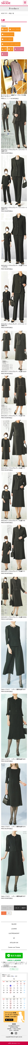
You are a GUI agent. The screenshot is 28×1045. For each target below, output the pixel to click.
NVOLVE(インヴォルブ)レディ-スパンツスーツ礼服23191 (13, 324)
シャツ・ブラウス (16, 29)
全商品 (5, 29)
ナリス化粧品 (20, 49)
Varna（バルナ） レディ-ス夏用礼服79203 (13, 759)
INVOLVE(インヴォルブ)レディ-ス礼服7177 (13, 468)
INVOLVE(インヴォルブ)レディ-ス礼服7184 (13, 416)
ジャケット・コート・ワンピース (12, 44)
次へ (17, 908)
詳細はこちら (14, 969)
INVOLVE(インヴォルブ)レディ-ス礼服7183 (13, 520)
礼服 (12, 49)
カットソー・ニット (9, 34)
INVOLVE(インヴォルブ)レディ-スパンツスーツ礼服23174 (14, 208)
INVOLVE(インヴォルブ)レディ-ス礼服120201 (14, 371)
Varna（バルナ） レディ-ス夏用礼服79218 (13, 826)
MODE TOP (4, 13)
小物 (5, 49)
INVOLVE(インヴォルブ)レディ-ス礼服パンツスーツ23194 (14, 266)
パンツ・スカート (8, 39)
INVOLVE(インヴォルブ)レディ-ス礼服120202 (14, 617)
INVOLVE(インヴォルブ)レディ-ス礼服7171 (13, 571)
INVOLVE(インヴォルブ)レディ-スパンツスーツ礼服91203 (14, 150)
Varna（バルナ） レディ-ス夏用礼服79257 (13, 896)
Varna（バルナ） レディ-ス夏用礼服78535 (13, 689)
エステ (5, 54)
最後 (23, 908)
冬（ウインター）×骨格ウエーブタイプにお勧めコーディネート (13, 95)
